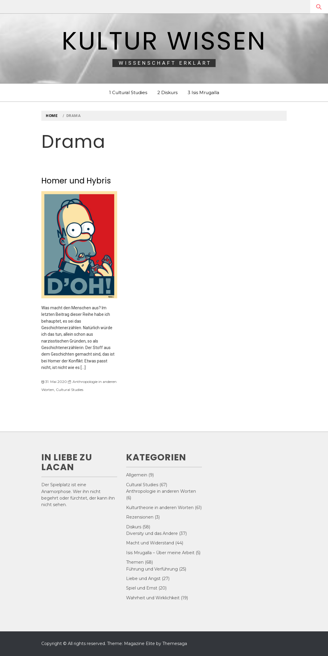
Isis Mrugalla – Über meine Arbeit (160, 552)
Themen (135, 562)
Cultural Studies (69, 389)
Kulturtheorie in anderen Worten (160, 507)
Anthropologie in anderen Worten (161, 491)
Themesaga (174, 643)
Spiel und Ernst (141, 588)
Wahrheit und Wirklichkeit (153, 597)
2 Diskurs (167, 92)
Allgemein (136, 475)
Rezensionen (139, 517)
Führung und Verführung (152, 569)
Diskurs (133, 527)
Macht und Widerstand (150, 543)
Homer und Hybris (76, 180)
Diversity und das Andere (152, 533)
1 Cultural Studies (128, 92)
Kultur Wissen (164, 40)
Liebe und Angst (143, 578)
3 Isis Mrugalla (203, 92)
